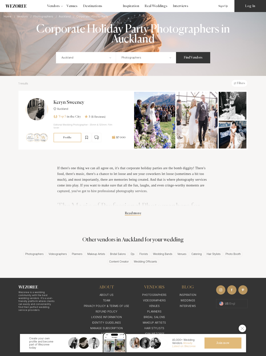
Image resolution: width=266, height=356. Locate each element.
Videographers (58, 253)
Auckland (65, 16)
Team (106, 300)
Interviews (180, 6)
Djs (132, 253)
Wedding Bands (162, 253)
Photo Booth (233, 253)
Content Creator (119, 261)
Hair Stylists (214, 253)
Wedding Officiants (145, 261)
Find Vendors (193, 57)
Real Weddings (156, 6)
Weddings (187, 300)
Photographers (43, 16)
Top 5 (60, 116)
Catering (196, 253)
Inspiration (131, 6)
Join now (223, 343)
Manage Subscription (106, 328)
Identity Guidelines (106, 322)
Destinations (92, 6)
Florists (143, 253)
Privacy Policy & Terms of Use (106, 305)
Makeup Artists (96, 253)
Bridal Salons (118, 253)
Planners (77, 253)
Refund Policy (106, 311)
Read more (133, 213)
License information (106, 317)
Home (8, 16)
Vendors (23, 16)
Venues (72, 6)
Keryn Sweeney (69, 102)
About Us (107, 294)
